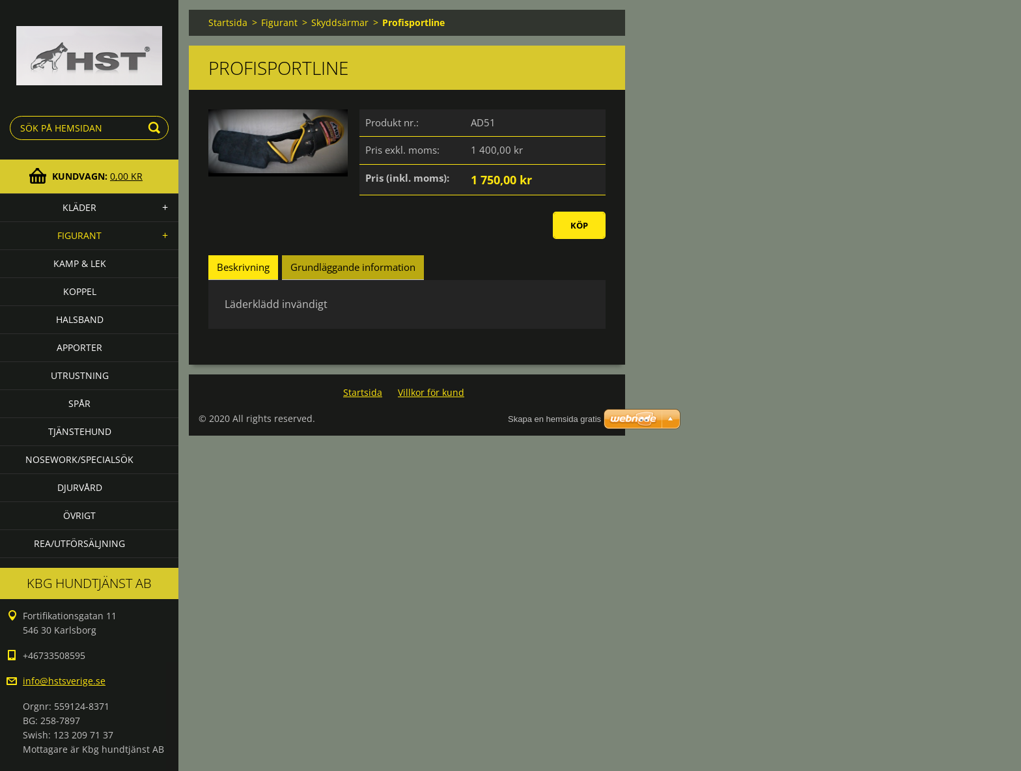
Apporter (79, 347)
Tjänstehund (79, 431)
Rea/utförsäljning (79, 543)
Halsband (80, 319)
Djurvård (79, 487)
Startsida (227, 22)
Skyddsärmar (340, 22)
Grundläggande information (352, 266)
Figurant (79, 235)
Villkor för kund (431, 392)
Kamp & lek (79, 263)
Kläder (79, 207)
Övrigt (79, 515)
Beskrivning (243, 266)
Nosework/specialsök (79, 459)
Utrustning (80, 375)
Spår (79, 403)
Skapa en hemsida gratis (554, 419)
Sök (156, 128)
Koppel (79, 291)
